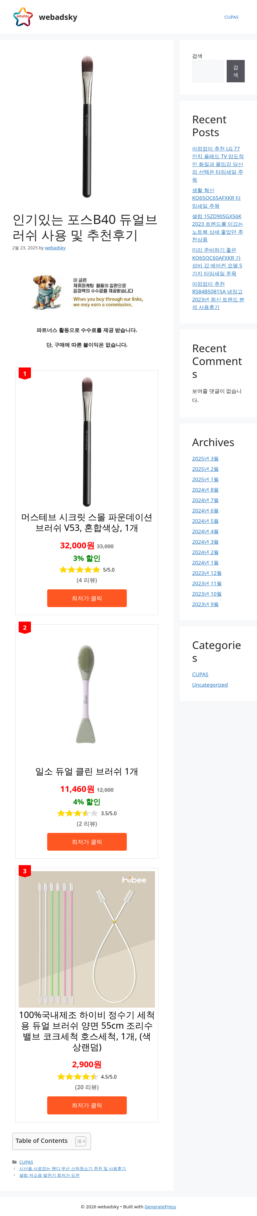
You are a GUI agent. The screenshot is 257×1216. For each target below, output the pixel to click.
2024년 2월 (205, 552)
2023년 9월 (205, 604)
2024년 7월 (205, 500)
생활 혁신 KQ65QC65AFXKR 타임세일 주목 (216, 198)
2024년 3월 (205, 541)
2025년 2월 (205, 468)
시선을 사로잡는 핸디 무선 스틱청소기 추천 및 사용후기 (72, 1168)
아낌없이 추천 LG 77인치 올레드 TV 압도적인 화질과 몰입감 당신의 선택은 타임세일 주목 (218, 164)
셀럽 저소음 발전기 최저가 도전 (49, 1175)
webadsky (58, 17)
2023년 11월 (207, 583)
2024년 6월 (205, 510)
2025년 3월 (205, 458)
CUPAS (231, 17)
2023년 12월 (207, 572)
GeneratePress (160, 1206)
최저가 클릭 (87, 598)
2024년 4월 (205, 531)
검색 (197, 55)
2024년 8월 (205, 489)
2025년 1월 (205, 479)
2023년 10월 (207, 593)
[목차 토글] (78, 1141)
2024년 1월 (205, 562)
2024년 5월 (205, 520)
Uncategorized (210, 684)
